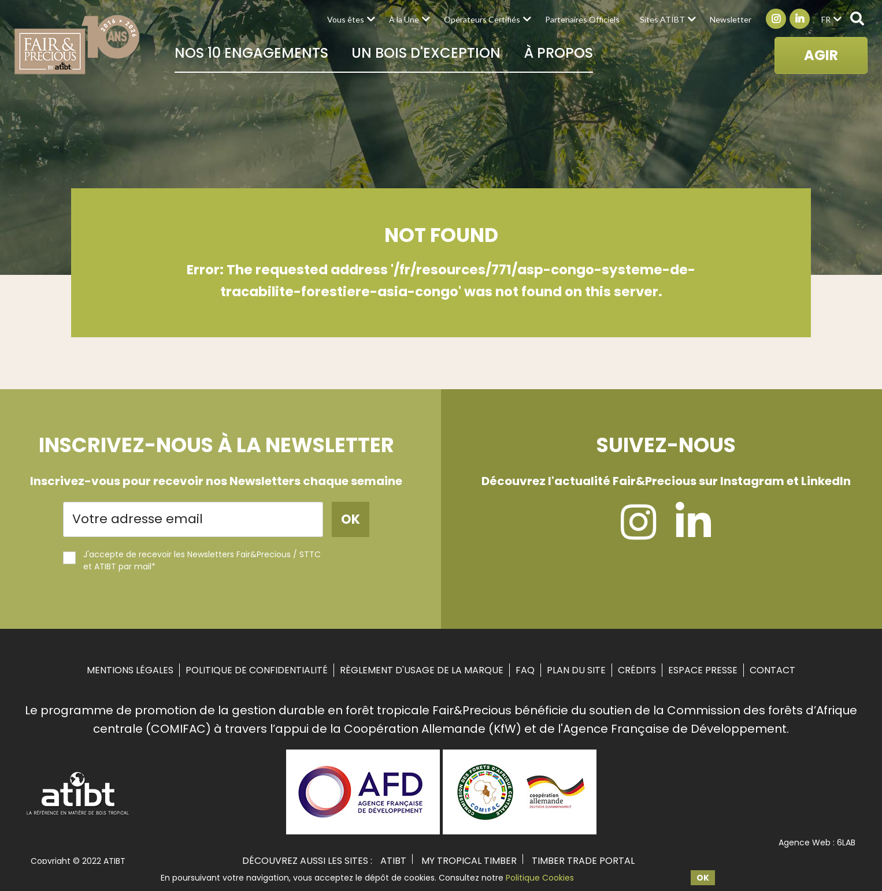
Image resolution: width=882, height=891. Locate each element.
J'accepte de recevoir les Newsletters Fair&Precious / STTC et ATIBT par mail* (192, 560)
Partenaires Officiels (582, 19)
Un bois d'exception (426, 52)
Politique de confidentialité (257, 670)
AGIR (821, 55)
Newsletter (730, 19)
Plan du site (576, 670)
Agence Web (805, 842)
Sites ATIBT (662, 19)
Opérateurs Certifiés (482, 19)
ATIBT (393, 860)
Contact (772, 670)
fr (826, 19)
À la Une (404, 19)
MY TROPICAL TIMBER (469, 860)
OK (702, 877)
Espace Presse (703, 670)
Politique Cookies (540, 877)
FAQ (525, 670)
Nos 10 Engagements (251, 52)
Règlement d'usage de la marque (421, 670)
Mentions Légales (130, 670)
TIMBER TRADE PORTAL (583, 860)
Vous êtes (345, 19)
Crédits (637, 670)
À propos (558, 52)
